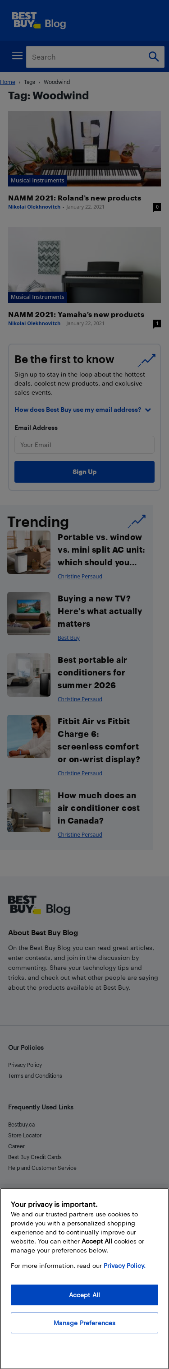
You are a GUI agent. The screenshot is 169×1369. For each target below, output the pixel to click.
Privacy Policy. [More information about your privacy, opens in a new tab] (125, 1276)
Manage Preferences (85, 1333)
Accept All (84, 1305)
